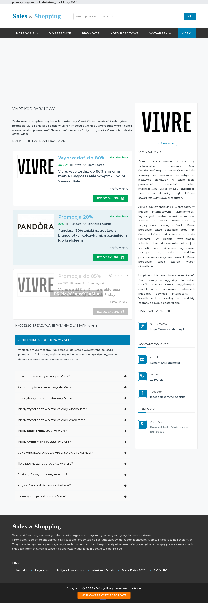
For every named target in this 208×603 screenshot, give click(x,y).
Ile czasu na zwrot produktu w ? (45, 463)
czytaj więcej (119, 188)
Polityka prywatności (70, 570)
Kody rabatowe (124, 33)
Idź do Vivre (166, 143)
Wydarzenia (160, 33)
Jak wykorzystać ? (46, 398)
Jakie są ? (42, 474)
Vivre (78, 164)
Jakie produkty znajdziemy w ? (44, 340)
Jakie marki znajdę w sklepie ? (44, 376)
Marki (187, 33)
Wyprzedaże (60, 33)
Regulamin (42, 570)
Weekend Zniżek (103, 570)
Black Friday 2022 (134, 570)
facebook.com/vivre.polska (167, 396)
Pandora (75, 223)
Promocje (91, 33)
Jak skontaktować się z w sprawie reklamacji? (55, 452)
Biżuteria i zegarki (99, 223)
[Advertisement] (104, 69)
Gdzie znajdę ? (45, 387)
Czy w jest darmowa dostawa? (44, 485)
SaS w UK (160, 570)
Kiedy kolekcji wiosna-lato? (52, 409)
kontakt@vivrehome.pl (165, 362)
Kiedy (42, 431)
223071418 (157, 379)
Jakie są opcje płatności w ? (42, 496)
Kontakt (21, 570)
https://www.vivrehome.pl (167, 329)
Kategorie (27, 33)
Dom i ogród (96, 164)
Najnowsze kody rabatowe (104, 595)
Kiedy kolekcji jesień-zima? (52, 420)
